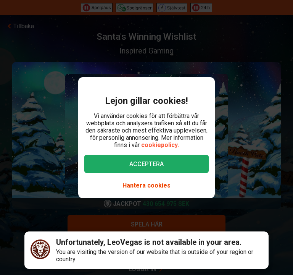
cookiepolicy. (160, 145)
